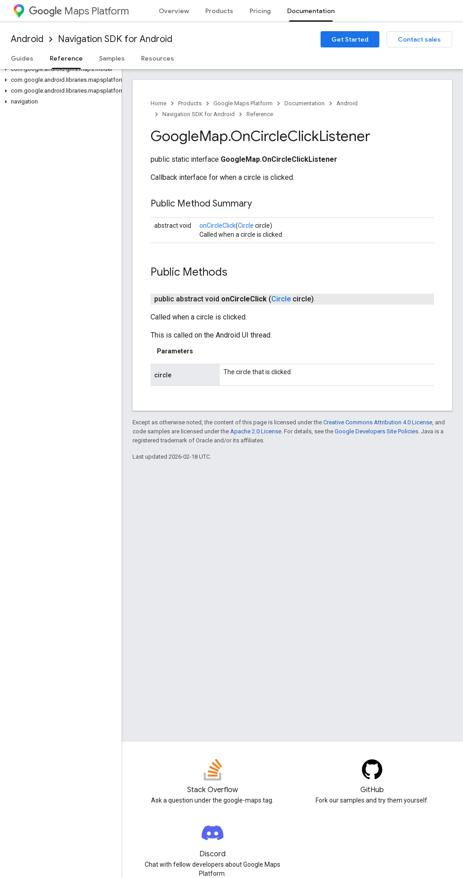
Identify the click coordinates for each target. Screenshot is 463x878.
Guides (22, 58)
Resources (157, 58)
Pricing (260, 11)
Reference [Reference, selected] (66, 58)
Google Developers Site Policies (376, 431)
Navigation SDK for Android (115, 39)
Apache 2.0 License (255, 431)
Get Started (350, 39)
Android (27, 39)
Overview (174, 11)
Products (219, 11)
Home (158, 103)
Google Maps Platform (243, 103)
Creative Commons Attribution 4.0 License (377, 422)
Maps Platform (79, 11)
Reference (259, 114)
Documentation (304, 103)
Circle (246, 225)
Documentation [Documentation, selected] (311, 11)
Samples (112, 58)
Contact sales (419, 39)
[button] (59, 69)
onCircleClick (217, 225)
